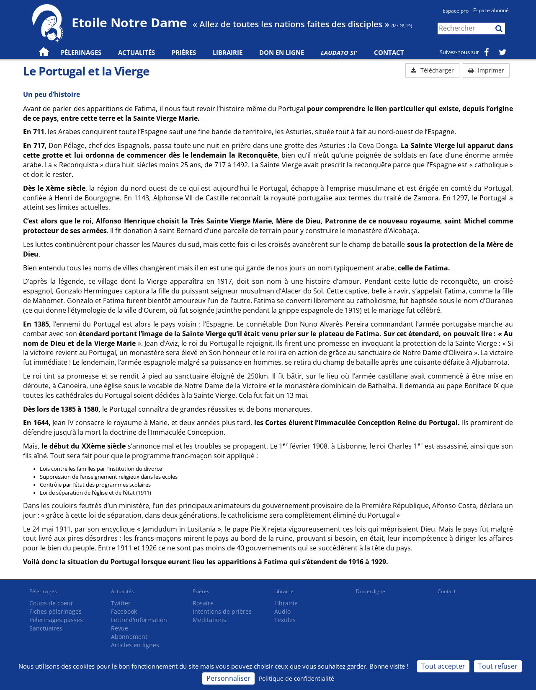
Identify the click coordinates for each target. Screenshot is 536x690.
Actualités (122, 591)
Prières (184, 52)
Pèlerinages (43, 591)
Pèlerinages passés (56, 620)
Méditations (209, 620)
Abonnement (129, 637)
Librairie (227, 52)
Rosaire (203, 603)
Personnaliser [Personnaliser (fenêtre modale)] (228, 678)
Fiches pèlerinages (55, 611)
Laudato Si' (339, 52)
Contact (389, 52)
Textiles (285, 620)
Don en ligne (281, 52)
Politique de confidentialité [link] (296, 678)
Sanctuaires (45, 628)
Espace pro (456, 10)
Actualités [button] (136, 52)
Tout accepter (443, 666)
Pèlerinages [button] (81, 52)
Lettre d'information (139, 620)
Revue (119, 628)
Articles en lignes (135, 645)
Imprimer (486, 70)
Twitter (121, 603)
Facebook (124, 611)
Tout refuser (498, 666)
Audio (282, 611)
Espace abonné (491, 10)
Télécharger (432, 70)
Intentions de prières (222, 611)
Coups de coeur (51, 603)
